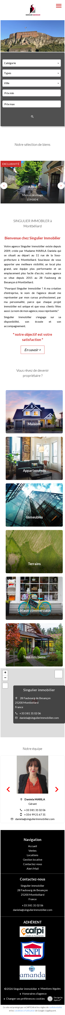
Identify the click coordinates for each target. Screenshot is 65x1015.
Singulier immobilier (39, 690)
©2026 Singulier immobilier (20, 988)
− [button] (5, 678)
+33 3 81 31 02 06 (30, 713)
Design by (54, 998)
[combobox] (32, 63)
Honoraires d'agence (34, 993)
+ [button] (5, 672)
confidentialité (55, 1007)
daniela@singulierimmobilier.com (39, 717)
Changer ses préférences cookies (25, 998)
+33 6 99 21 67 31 (35, 814)
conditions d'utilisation (24, 1010)
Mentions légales (51, 988)
